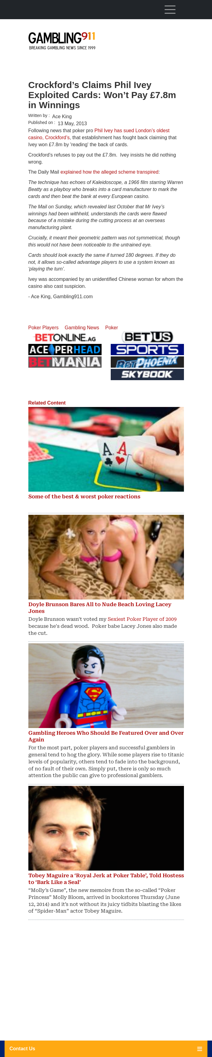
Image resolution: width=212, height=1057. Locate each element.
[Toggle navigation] (170, 9)
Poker (111, 327)
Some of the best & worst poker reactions (84, 496)
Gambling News (82, 327)
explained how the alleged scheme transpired (109, 172)
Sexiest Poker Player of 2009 (142, 619)
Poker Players (43, 327)
